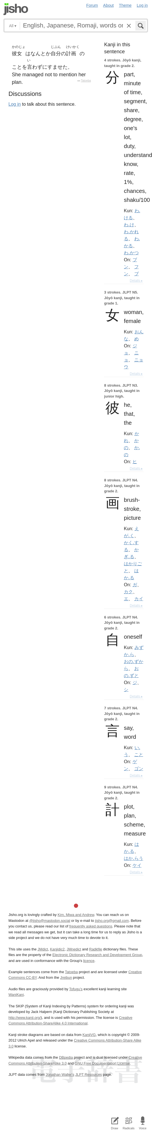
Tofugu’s (75, 989)
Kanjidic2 (57, 949)
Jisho (15, 9)
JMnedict (74, 949)
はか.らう (133, 858)
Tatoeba (86, 80)
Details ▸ (136, 281)
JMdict (43, 949)
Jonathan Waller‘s (60, 1074)
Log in (142, 5)
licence (88, 961)
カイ (138, 598)
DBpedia (66, 1057)
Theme (125, 5)
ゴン (138, 768)
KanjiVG (89, 1035)
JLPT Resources (88, 1074)
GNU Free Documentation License (102, 1063)
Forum (92, 5)
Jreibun (66, 977)
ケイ (137, 865)
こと (138, 754)
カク (128, 591)
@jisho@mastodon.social (49, 920)
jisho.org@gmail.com (112, 920)
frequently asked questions (90, 926)
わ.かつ (131, 253)
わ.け (129, 224)
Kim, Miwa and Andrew (76, 915)
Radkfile (95, 949)
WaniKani (16, 994)
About (108, 5)
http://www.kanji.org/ (24, 1017)
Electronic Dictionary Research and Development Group (97, 955)
